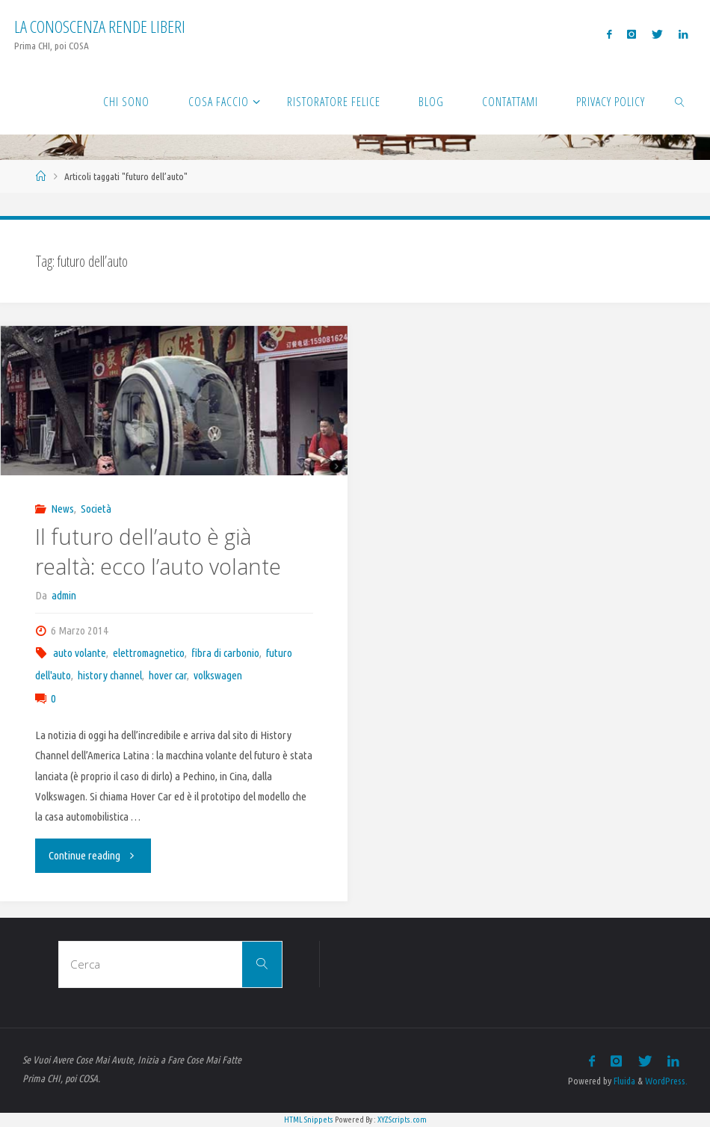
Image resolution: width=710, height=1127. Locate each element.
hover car (168, 675)
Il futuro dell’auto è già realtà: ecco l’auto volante (158, 551)
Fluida (623, 1081)
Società (96, 508)
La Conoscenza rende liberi (99, 26)
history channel (110, 675)
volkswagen (218, 675)
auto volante (79, 652)
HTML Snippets (308, 1119)
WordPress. (666, 1081)
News (62, 508)
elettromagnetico (149, 652)
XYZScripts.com (402, 1119)
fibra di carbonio (225, 652)
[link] (680, 101)
